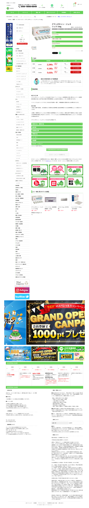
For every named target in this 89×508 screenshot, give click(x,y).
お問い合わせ (76, 12)
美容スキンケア (19, 257)
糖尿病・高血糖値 (19, 223)
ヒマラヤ (18, 183)
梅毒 (17, 142)
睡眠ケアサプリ (19, 127)
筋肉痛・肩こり (19, 230)
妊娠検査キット (19, 112)
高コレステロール (19, 202)
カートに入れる (76, 64)
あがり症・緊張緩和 (20, 198)
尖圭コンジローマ (19, 147)
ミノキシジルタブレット (21, 61)
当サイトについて (51, 12)
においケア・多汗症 (20, 234)
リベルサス (18, 91)
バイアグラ (63, 16)
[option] (41, 33)
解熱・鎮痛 (18, 228)
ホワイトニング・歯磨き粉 (21, 264)
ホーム (12, 12)
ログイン (48, 160)
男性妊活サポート (19, 171)
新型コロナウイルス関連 (20, 277)
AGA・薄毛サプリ (19, 55)
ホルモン (17, 160)
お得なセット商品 (19, 187)
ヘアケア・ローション (20, 58)
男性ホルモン (19, 165)
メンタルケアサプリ (20, 122)
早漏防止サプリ (19, 84)
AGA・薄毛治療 (19, 50)
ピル (16, 99)
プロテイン (18, 253)
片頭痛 (17, 226)
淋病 (17, 145)
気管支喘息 (18, 217)
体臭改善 (17, 249)
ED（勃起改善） (19, 66)
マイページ (25, 12)
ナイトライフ (18, 173)
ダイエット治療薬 (19, 89)
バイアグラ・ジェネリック (21, 73)
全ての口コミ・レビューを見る (57, 149)
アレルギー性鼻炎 (19, 221)
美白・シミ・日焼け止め (20, 262)
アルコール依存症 (19, 274)
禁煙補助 (17, 200)
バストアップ (18, 270)
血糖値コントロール (20, 236)
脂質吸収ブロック (19, 268)
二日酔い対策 (18, 255)
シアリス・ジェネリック (21, 79)
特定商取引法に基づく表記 (52, 503)
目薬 (16, 251)
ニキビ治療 (18, 245)
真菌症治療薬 (19, 134)
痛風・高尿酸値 (19, 232)
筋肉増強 (17, 185)
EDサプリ (18, 71)
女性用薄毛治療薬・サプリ (21, 63)
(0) (79, 50)
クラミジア (18, 155)
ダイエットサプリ (19, 94)
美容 (16, 260)
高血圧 (17, 189)
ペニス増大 (18, 81)
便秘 (16, 238)
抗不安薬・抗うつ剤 (20, 124)
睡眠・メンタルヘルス (20, 114)
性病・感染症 (18, 132)
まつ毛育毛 (18, 272)
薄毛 (59, 16)
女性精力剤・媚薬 (19, 175)
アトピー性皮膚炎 (19, 240)
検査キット (18, 204)
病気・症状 (18, 206)
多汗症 (17, 116)
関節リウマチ (18, 191)
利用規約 (64, 12)
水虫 (17, 137)
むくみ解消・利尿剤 (20, 194)
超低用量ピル (19, 109)
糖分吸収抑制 (18, 219)
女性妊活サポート (19, 168)
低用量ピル (18, 106)
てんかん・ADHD (19, 119)
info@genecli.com (12, 421)
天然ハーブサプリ (19, 180)
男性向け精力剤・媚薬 (20, 178)
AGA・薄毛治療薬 (19, 53)
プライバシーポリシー (42, 503)
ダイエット (69, 16)
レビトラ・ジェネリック (21, 76)
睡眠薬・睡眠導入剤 (20, 130)
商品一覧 (38, 12)
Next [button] (5, 322)
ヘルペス (18, 153)
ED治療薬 (18, 68)
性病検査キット (19, 140)
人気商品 (17, 48)
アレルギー (18, 243)
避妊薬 (17, 101)
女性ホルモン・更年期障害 (21, 163)
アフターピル (19, 104)
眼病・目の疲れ (19, 215)
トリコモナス (19, 150)
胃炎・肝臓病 (18, 196)
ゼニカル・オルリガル (20, 96)
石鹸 (16, 247)
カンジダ (18, 158)
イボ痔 (17, 213)
